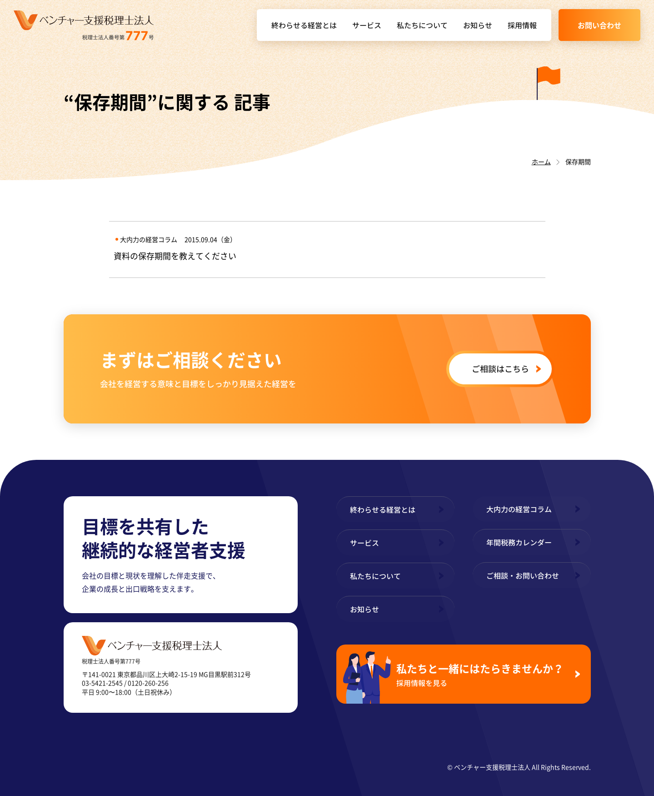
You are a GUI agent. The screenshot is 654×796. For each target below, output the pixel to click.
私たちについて (422, 25)
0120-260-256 (148, 682)
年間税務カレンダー (519, 542)
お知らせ (477, 25)
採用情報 (522, 25)
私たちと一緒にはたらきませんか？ (482, 674)
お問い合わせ (599, 25)
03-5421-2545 (102, 682)
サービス (366, 25)
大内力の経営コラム (519, 509)
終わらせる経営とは (304, 25)
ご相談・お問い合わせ (522, 575)
